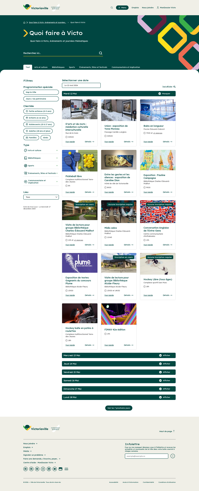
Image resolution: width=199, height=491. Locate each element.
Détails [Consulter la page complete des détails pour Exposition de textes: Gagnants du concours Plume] (89, 295)
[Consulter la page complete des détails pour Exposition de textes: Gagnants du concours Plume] (79, 285)
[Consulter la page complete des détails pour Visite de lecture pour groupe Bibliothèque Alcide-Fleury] (118, 285)
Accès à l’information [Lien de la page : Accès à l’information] (130, 482)
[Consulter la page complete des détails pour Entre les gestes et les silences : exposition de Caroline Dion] (118, 182)
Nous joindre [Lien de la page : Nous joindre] (30, 443)
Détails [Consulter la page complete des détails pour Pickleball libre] (89, 192)
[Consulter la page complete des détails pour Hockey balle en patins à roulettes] (79, 335)
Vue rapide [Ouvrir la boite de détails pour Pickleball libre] (70, 192)
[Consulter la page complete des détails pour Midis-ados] (118, 233)
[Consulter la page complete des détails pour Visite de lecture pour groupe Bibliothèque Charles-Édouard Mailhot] (79, 233)
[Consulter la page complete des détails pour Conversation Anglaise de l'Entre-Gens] (158, 235)
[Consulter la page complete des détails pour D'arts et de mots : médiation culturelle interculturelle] (79, 132)
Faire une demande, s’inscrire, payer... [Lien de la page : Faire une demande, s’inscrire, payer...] (42, 459)
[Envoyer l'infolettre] (173, 456)
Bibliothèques (41, 158)
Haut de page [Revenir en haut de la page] (167, 431)
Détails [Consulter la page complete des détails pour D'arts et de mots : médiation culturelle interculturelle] (89, 142)
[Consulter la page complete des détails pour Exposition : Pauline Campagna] (158, 182)
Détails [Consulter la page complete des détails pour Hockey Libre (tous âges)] (167, 295)
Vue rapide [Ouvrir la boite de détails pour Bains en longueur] (148, 142)
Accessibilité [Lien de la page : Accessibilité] (113, 482)
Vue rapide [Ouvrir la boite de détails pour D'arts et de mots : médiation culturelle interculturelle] (70, 142)
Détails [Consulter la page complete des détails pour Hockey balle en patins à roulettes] (89, 345)
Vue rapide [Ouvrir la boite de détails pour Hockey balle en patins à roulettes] (70, 345)
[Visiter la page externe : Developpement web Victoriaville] (66, 469)
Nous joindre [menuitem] (148, 7)
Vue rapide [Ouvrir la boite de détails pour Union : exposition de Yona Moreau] (109, 142)
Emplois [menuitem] (135, 7)
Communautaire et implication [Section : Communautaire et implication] (126, 67)
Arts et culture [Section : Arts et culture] (40, 67)
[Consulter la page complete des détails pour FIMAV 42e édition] (118, 332)
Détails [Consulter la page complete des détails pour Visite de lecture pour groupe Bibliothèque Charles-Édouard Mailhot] (89, 245)
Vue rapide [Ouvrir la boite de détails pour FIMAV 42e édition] (109, 345)
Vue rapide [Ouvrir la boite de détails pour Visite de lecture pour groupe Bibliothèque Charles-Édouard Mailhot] (70, 245)
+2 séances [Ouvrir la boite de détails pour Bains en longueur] (157, 133)
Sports (41, 165)
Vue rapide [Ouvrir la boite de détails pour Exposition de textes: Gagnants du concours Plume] (70, 295)
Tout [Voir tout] (28, 67)
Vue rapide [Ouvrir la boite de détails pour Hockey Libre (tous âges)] (148, 295)
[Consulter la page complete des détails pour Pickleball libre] (79, 182)
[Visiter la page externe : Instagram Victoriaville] (43, 469)
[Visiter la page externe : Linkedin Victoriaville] (49, 469)
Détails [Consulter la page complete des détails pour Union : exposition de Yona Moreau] (128, 142)
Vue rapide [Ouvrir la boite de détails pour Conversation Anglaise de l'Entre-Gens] (148, 245)
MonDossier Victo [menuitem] (166, 7)
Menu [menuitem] (122, 7)
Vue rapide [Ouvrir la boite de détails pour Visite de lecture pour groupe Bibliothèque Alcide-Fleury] (109, 295)
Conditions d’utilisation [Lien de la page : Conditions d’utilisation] (167, 482)
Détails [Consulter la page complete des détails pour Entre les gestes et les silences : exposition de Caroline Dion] (128, 192)
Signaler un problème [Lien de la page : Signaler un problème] (34, 455)
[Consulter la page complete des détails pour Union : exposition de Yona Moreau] (118, 132)
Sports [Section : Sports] (72, 67)
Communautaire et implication (41, 181)
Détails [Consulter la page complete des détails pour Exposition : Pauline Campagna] (167, 192)
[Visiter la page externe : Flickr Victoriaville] (60, 469)
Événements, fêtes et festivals (41, 173)
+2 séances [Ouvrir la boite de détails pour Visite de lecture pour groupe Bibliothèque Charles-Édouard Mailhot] (78, 240)
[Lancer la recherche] (100, 53)
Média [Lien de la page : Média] (27, 451)
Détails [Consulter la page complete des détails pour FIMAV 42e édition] (128, 345)
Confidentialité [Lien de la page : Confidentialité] (148, 482)
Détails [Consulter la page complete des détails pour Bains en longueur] (167, 142)
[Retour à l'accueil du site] (25, 22)
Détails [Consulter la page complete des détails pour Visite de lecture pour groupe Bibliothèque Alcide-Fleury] (128, 295)
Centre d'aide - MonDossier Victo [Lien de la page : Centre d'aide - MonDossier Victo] (39, 462)
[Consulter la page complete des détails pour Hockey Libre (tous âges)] (158, 284)
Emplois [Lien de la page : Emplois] (28, 447)
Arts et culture (41, 150)
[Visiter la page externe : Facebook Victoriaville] (25, 469)
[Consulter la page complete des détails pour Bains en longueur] (158, 130)
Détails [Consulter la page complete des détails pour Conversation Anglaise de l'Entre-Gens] (167, 245)
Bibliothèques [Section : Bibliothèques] (58, 67)
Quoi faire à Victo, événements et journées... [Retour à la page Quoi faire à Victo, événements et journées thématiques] (47, 22)
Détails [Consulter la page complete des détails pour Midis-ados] (128, 245)
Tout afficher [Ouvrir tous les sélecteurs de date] (169, 86)
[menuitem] (41, 7)
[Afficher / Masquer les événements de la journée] (168, 93)
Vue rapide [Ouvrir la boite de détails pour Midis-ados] (109, 245)
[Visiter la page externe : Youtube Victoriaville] (55, 469)
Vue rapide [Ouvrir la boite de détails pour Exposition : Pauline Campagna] (148, 192)
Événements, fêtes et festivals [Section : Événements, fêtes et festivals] (93, 67)
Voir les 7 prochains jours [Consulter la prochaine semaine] (118, 408)
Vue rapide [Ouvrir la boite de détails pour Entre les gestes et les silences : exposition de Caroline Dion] (109, 192)
